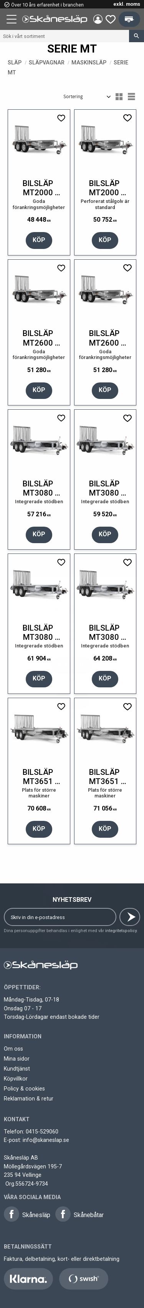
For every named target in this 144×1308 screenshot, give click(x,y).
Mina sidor (17, 1059)
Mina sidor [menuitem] (98, 19)
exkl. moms (126, 4)
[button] (12, 20)
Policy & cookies (24, 1089)
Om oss (13, 1049)
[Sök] (136, 36)
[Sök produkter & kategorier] (64, 36)
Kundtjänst (17, 1069)
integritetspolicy (121, 930)
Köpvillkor (16, 1079)
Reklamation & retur (28, 1098)
